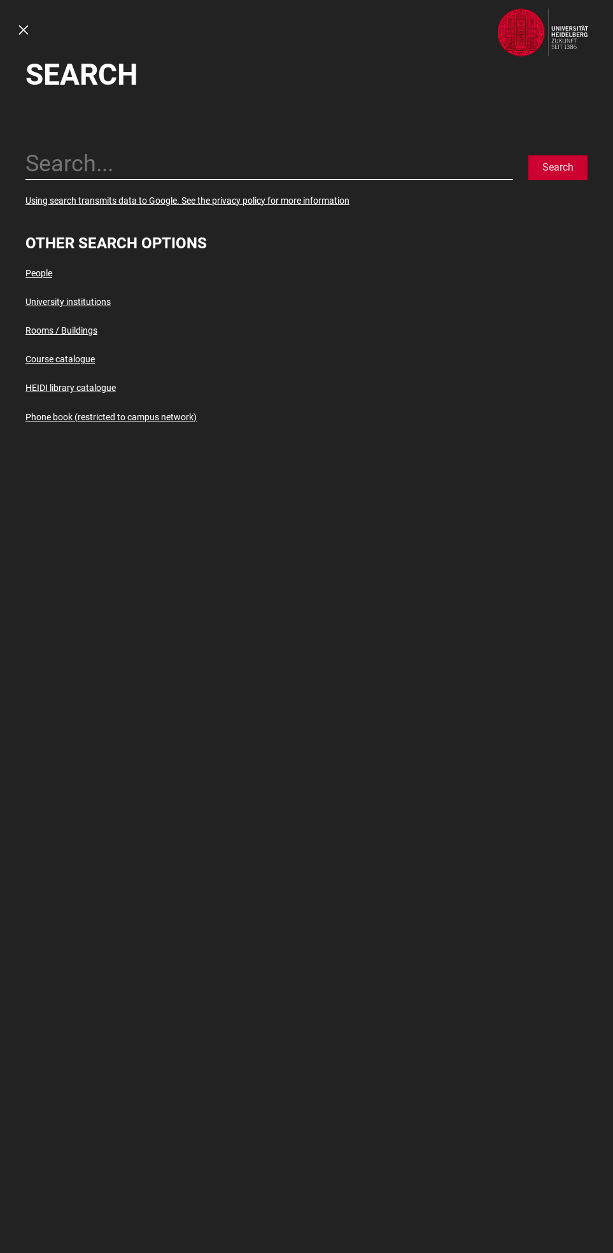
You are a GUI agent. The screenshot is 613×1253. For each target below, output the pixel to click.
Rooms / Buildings (61, 330)
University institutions (68, 302)
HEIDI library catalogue (70, 388)
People (38, 273)
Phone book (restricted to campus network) (111, 417)
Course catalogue (60, 359)
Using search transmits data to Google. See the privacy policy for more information (187, 200)
